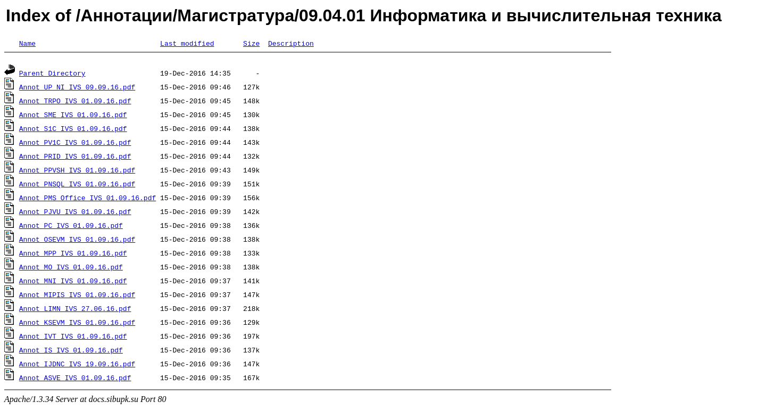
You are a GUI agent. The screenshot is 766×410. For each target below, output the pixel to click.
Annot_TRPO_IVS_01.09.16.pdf (75, 102)
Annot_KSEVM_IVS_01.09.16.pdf (77, 324)
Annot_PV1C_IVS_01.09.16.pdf (75, 144)
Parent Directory (52, 74)
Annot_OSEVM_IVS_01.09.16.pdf (77, 240)
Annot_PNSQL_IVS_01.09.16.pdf (77, 185)
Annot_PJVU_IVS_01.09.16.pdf (75, 213)
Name (27, 43)
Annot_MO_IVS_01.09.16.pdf (71, 268)
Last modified (187, 43)
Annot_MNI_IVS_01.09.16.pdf (73, 282)
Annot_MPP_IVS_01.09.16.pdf (73, 254)
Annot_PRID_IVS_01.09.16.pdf (75, 157)
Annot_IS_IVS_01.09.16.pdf (71, 351)
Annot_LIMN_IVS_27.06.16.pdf (75, 310)
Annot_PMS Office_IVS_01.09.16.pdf (87, 199)
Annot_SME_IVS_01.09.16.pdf (73, 116)
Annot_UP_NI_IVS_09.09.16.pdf (77, 88)
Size (251, 43)
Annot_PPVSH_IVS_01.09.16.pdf (77, 171)
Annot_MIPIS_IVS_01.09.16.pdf (77, 296)
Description (291, 43)
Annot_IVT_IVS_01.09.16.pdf (73, 337)
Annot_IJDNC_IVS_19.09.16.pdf (77, 365)
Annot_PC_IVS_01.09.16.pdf (71, 227)
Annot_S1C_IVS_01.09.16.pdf (73, 130)
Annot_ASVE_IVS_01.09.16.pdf (75, 379)
